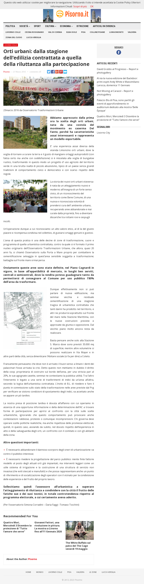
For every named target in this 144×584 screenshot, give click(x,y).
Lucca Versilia (33, 37)
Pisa (83, 32)
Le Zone (93, 572)
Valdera (132, 32)
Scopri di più (80, 6)
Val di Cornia (55, 32)
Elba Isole (71, 32)
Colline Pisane (97, 32)
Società (23, 26)
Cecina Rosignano (34, 32)
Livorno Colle (13, 32)
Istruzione (83, 26)
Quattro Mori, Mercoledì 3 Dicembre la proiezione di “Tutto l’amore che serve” (17, 527)
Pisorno (6, 72)
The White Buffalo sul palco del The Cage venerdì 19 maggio (78, 545)
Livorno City (103, 132)
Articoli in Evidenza (104, 26)
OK (91, 6)
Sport (37, 26)
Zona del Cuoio (14, 37)
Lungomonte (116, 32)
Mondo (39, 572)
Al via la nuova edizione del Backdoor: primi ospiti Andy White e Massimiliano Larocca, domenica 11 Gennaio (118, 82)
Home (28, 572)
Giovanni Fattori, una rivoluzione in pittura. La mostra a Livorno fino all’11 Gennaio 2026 (48, 527)
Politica (10, 26)
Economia (65, 26)
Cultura (49, 26)
